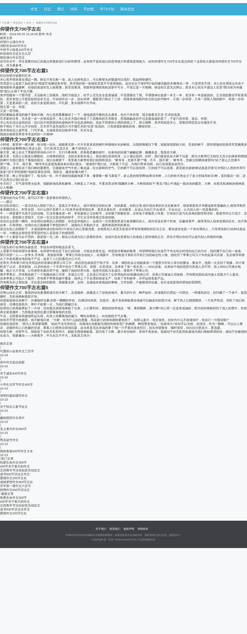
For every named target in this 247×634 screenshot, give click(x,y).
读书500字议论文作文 (15, 474)
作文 (34, 9)
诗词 (73, 9)
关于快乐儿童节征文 (14, 406)
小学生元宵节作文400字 (16, 384)
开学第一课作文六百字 (15, 486)
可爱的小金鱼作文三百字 (17, 351)
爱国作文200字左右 (13, 478)
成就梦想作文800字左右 (16, 482)
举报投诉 (142, 528)
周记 (60, 9)
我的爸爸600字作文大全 (16, 451)
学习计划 (107, 9)
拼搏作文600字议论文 (15, 489)
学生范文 (18, 22)
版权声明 (129, 528)
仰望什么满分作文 (12, 42)
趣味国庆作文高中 (12, 418)
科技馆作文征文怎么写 (15, 53)
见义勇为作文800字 (13, 429)
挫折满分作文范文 (12, 57)
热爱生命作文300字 (13, 462)
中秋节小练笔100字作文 (16, 49)
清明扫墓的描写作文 (14, 395)
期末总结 (127, 9)
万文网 (5, 22)
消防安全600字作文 (13, 46)
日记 (47, 9)
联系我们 (115, 528)
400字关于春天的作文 (15, 466)
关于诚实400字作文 (13, 373)
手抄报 (88, 9)
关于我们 (101, 528)
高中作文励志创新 (12, 362)
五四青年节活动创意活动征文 (20, 470)
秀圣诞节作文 (9, 440)
